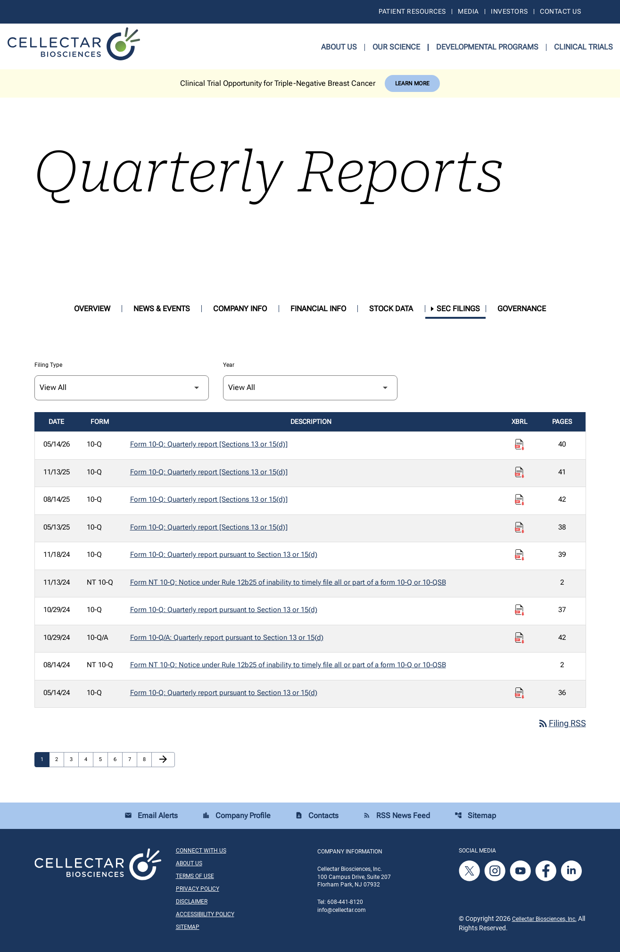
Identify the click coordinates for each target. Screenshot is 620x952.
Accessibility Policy (205, 915)
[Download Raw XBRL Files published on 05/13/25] (519, 527)
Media (468, 11)
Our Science (396, 46)
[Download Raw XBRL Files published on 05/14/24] (519, 693)
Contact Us (560, 11)
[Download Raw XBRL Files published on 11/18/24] (519, 555)
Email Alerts (151, 815)
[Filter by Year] (310, 387)
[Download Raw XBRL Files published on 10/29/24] (519, 610)
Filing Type (48, 365)
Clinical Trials (583, 46)
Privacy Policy (197, 889)
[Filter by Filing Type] (121, 387)
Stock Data (391, 308)
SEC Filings (458, 308)
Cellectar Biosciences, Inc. (544, 919)
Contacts (317, 815)
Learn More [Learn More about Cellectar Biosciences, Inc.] (412, 83)
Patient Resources (412, 11)
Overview (92, 308)
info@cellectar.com (341, 910)
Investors (509, 11)
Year (228, 365)
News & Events (161, 308)
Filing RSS (561, 723)
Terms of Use (195, 876)
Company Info (240, 308)
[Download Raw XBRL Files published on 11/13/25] (519, 472)
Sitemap (475, 815)
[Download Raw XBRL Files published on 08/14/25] (519, 499)
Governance (521, 308)
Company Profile (236, 815)
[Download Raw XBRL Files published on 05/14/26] (519, 444)
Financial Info (318, 308)
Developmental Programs (487, 46)
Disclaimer (191, 902)
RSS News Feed (396, 815)
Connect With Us (201, 851)
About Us (339, 46)
